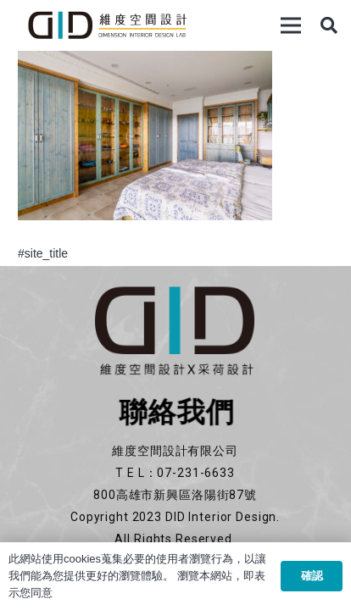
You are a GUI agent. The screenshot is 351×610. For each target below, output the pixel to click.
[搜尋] (329, 25)
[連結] (107, 25)
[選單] (290, 25)
